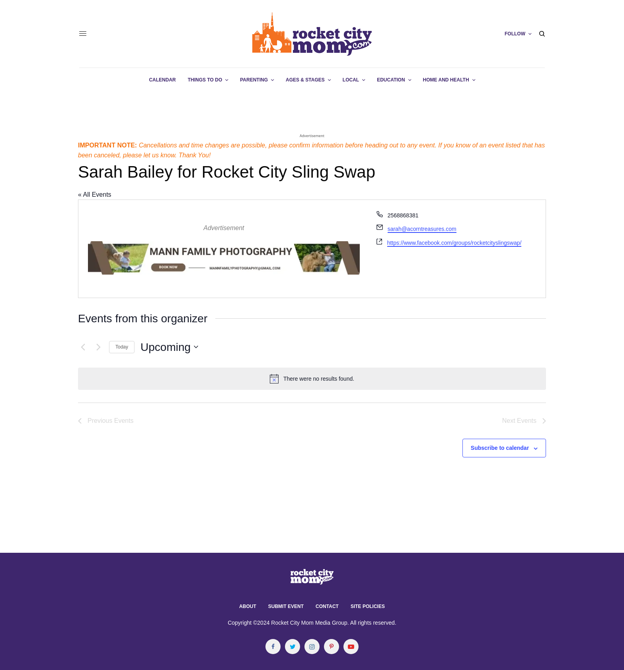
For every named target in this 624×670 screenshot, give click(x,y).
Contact (327, 606)
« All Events (94, 194)
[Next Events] (98, 347)
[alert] (312, 379)
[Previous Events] (83, 347)
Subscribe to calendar (500, 448)
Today (121, 347)
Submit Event (286, 606)
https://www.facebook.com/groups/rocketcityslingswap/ (454, 243)
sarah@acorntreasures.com (422, 229)
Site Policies (368, 606)
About (247, 606)
